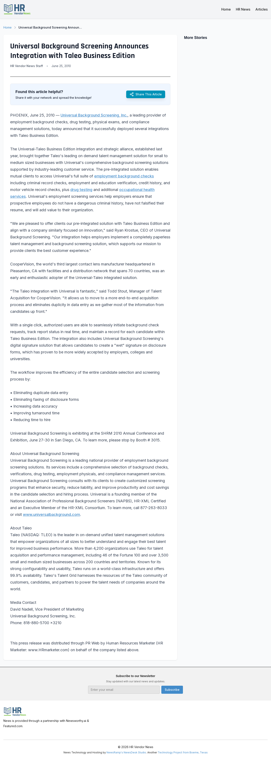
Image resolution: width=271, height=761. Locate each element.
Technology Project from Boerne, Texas (183, 752)
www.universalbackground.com (51, 514)
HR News (243, 9)
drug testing (81, 189)
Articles (261, 9)
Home (226, 9)
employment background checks (124, 176)
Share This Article (146, 94)
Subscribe (172, 689)
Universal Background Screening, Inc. (94, 115)
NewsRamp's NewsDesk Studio (126, 752)
